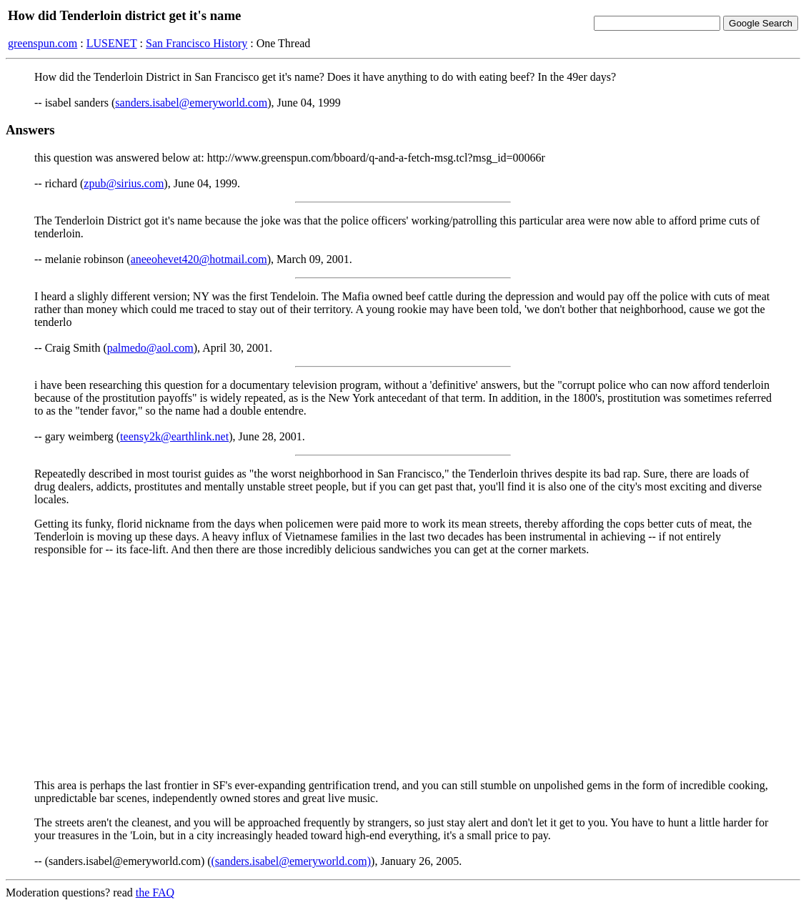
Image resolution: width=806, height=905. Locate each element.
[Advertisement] (403, 668)
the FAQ (155, 892)
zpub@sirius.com (124, 183)
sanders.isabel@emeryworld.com (191, 103)
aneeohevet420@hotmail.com (199, 259)
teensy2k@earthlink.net (174, 436)
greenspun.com (42, 43)
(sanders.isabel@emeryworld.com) (292, 861)
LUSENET (111, 43)
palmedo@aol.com (150, 348)
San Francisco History (196, 43)
